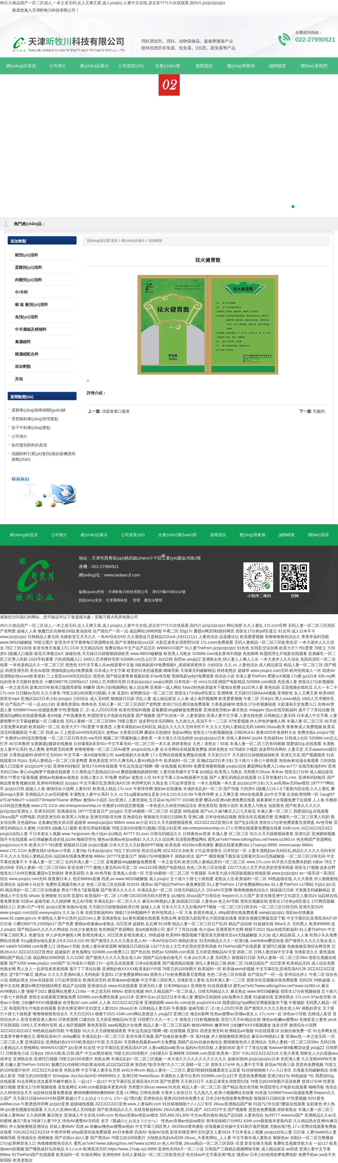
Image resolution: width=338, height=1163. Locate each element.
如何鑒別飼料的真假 (29, 445)
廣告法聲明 (153, 600)
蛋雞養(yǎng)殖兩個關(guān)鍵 (39, 410)
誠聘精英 (287, 535)
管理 (136, 600)
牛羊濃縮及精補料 (30, 329)
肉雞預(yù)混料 (28, 280)
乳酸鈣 (319, 411)
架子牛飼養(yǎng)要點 (31, 427)
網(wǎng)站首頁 (21, 65)
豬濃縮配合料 (27, 354)
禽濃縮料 (23, 341)
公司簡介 (19, 436)
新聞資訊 (218, 535)
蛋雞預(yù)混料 (28, 267)
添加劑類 (155, 241)
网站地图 (234, 625)
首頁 (114, 241)
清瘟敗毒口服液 (116, 411)
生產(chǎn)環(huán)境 (177, 535)
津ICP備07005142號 (169, 592)
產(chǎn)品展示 (133, 241)
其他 (19, 379)
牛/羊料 (21, 292)
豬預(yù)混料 (26, 255)
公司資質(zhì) (133, 535)
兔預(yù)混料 (26, 317)
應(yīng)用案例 (252, 535)
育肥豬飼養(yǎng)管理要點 (35, 419)
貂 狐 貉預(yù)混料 (31, 304)
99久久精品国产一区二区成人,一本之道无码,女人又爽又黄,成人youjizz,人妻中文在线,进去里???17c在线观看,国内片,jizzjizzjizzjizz (112, 3)
